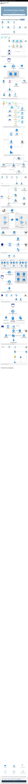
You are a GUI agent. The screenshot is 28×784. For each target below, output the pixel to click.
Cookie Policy (19, 779)
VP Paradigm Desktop (12, 0)
